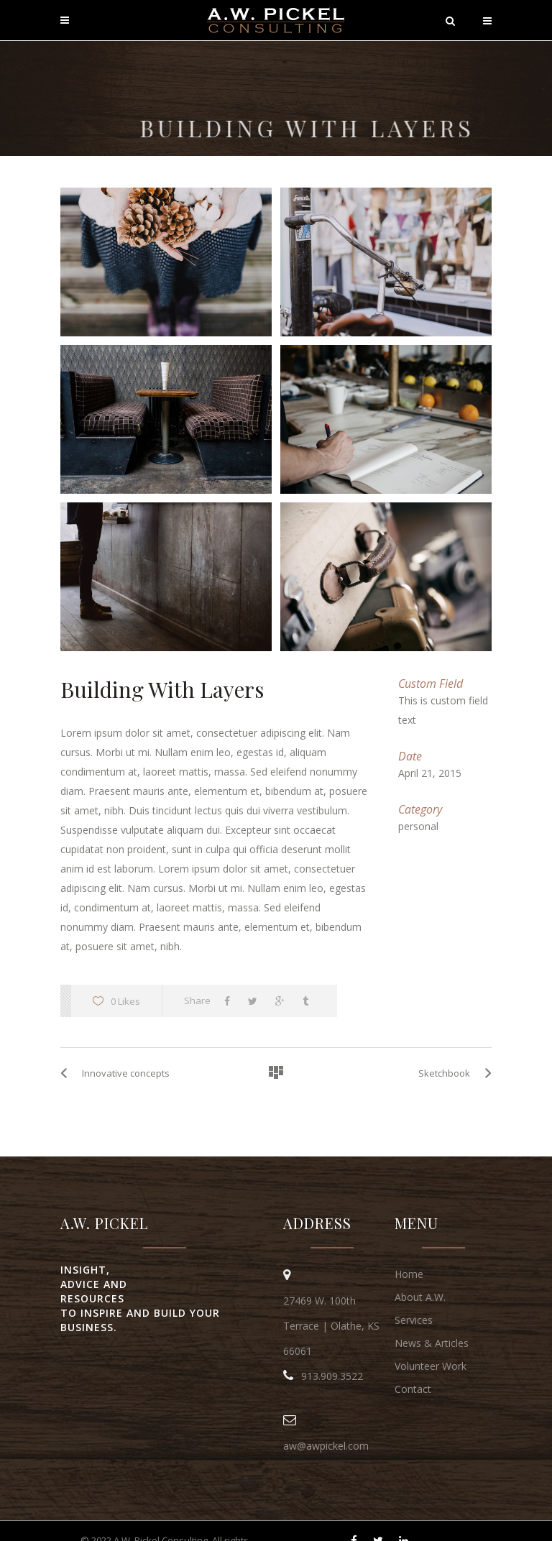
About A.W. (420, 1297)
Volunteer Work (430, 1366)
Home (409, 1274)
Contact (413, 1389)
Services (414, 1320)
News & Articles (432, 1343)
